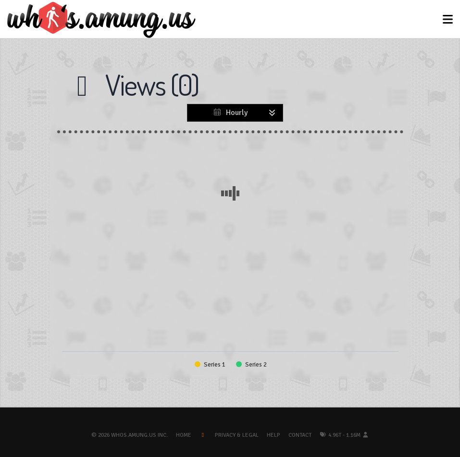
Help (273, 435)
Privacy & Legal (237, 435)
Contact (299, 435)
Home (183, 435)
